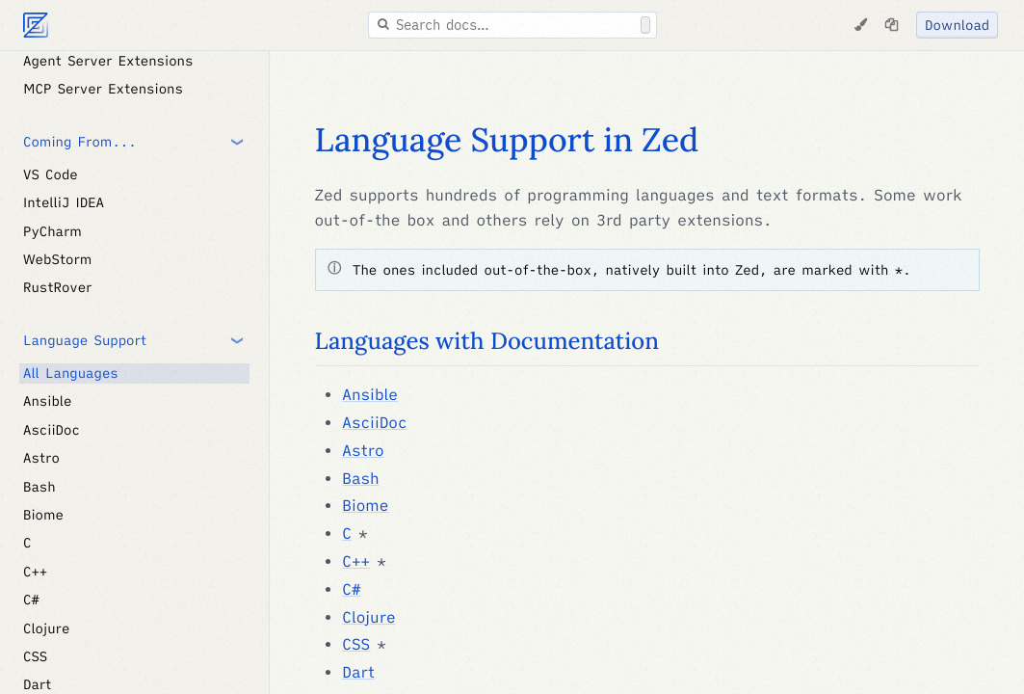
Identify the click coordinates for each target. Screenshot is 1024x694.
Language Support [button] (84, 340)
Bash (39, 486)
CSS (35, 656)
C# (31, 599)
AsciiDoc (51, 430)
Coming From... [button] (80, 141)
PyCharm (52, 231)
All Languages (70, 373)
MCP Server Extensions (103, 88)
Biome (43, 514)
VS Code (50, 174)
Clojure (46, 628)
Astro (41, 458)
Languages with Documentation (487, 341)
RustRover (57, 287)
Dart (358, 672)
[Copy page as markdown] (891, 25)
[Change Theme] (860, 25)
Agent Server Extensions (108, 60)
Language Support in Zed (507, 140)
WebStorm (57, 259)
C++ (35, 571)
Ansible (47, 401)
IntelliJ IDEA (63, 202)
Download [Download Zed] (957, 25)
